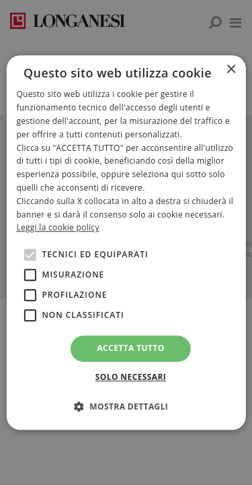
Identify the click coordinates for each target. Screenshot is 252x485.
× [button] (231, 70)
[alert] (126, 242)
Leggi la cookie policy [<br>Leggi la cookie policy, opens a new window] (57, 228)
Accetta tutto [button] (130, 348)
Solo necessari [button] (130, 377)
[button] (126, 406)
